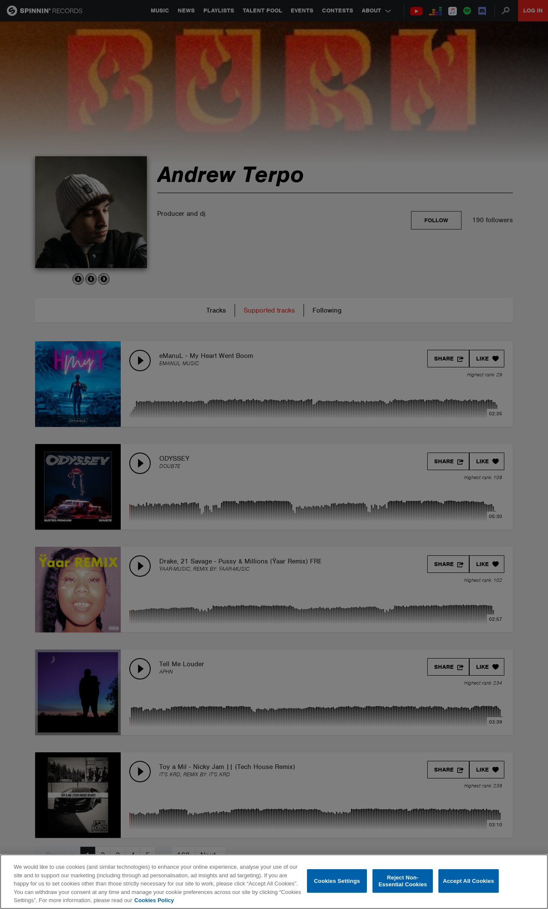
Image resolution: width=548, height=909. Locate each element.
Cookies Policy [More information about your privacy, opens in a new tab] (154, 900)
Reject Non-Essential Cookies (402, 881)
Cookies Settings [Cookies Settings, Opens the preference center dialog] (337, 881)
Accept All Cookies (468, 881)
